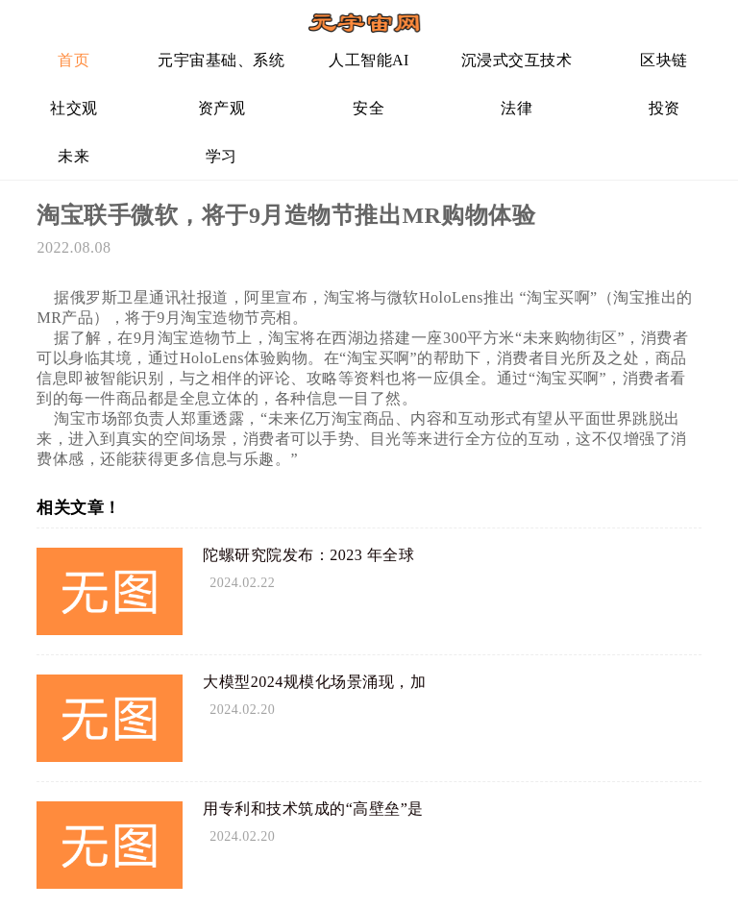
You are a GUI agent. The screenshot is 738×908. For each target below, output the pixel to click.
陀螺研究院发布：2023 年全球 (308, 555)
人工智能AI (369, 60)
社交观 (74, 108)
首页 (73, 60)
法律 (516, 108)
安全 (368, 108)
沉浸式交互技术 (517, 60)
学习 (221, 156)
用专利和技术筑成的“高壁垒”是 (313, 808)
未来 (73, 156)
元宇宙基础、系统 (221, 60)
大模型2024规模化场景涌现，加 (314, 682)
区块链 (664, 60)
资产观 (222, 108)
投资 (664, 108)
